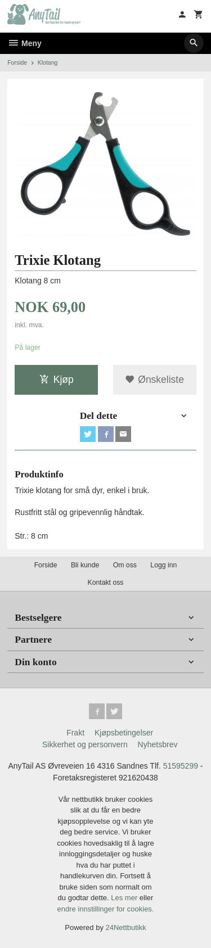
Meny (24, 43)
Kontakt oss (105, 582)
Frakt (75, 732)
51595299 (180, 765)
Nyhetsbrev (158, 744)
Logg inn (163, 565)
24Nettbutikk (126, 927)
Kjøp (56, 379)
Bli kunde (85, 565)
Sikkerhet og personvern (85, 744)
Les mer (125, 897)
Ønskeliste (154, 379)
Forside (17, 62)
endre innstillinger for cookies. (105, 909)
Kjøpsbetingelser (124, 732)
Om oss (125, 565)
